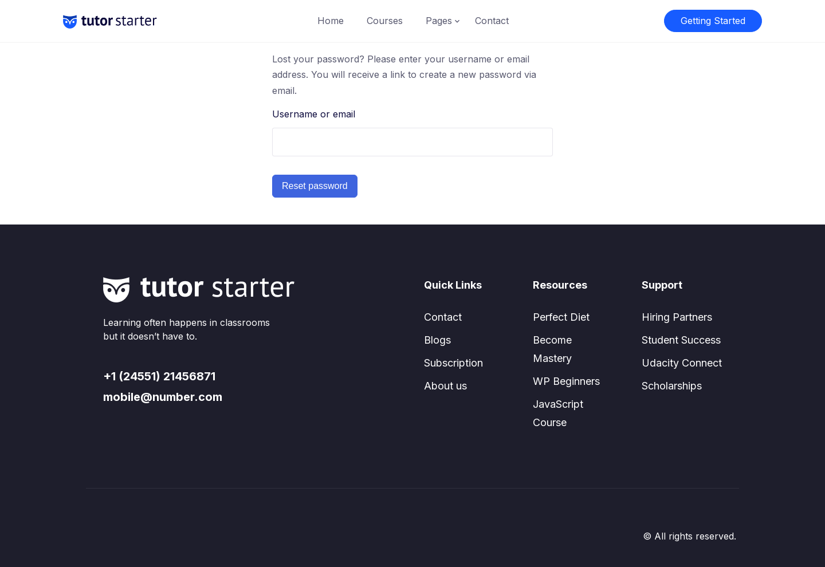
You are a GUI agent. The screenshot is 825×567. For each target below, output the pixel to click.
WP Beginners (566, 381)
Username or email (313, 114)
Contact (492, 20)
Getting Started (713, 20)
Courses (385, 20)
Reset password (315, 186)
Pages (439, 20)
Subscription (453, 363)
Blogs (437, 340)
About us (445, 386)
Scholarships (672, 386)
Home (330, 20)
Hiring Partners (677, 317)
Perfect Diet (561, 317)
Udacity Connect (682, 363)
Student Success (681, 340)
